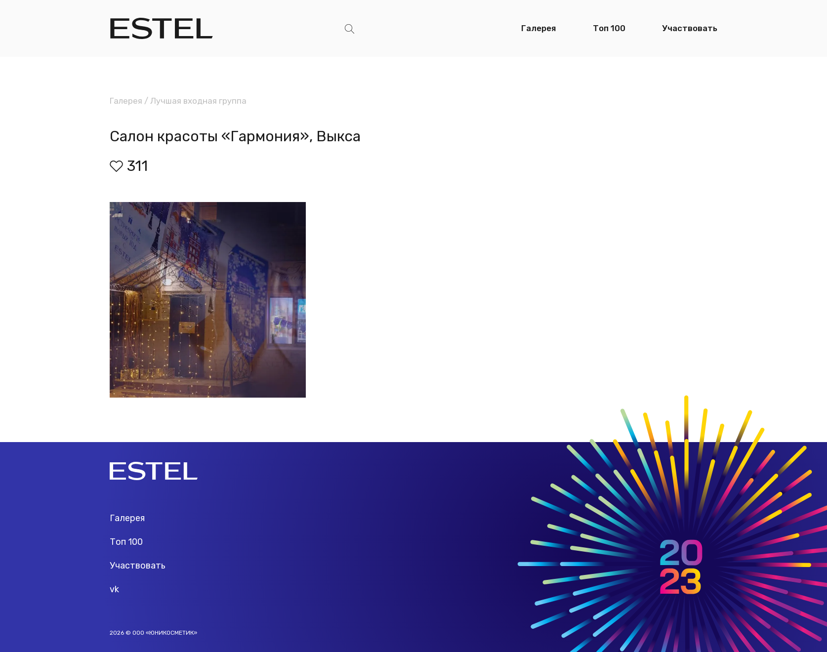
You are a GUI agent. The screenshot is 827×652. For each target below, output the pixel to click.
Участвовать (689, 28)
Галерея (538, 28)
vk (114, 589)
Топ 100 (609, 28)
